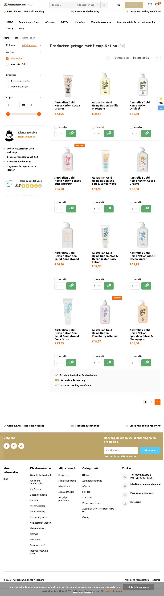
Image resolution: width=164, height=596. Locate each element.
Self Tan (65, 24)
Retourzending (37, 514)
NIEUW (9, 24)
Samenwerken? (37, 547)
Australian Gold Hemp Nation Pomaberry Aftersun (105, 335)
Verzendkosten (37, 508)
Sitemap (34, 536)
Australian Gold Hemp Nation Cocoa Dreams (67, 107)
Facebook (7, 447)
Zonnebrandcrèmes (29, 24)
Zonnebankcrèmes (101, 24)
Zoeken (104, 5)
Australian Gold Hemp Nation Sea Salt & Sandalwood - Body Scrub (67, 337)
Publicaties (35, 542)
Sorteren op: (122, 60)
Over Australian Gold (40, 477)
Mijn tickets (64, 488)
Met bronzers (19, 89)
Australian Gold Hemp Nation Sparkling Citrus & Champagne (141, 337)
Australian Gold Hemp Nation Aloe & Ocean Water (143, 258)
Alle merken (17, 60)
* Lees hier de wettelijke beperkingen (120, 459)
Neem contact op (26, 139)
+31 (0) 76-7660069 (140, 477)
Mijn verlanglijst (66, 494)
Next (157, 405)
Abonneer (150, 452)
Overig (9, 31)
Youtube (21, 447)
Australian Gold (18, 66)
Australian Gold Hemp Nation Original (140, 107)
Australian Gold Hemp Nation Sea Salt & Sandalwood (104, 183)
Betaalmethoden (38, 497)
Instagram (14, 447)
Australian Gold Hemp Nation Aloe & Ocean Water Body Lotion (105, 260)
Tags (15, 40)
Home (6, 40)
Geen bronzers (20, 83)
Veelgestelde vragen (40, 525)
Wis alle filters (29, 48)
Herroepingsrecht (39, 519)
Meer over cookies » (83, 593)
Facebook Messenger (142, 495)
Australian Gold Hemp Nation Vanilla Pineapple (105, 107)
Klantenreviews (38, 530)
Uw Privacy (35, 491)
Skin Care (80, 24)
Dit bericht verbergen (138, 587)
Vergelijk (60, 129)
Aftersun (50, 24)
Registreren (64, 477)
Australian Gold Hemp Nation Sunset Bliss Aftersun (67, 183)
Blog (21, 31)
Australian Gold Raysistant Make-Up (136, 24)
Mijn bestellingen (67, 483)
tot (22, 107)
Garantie (34, 503)
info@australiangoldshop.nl (145, 486)
